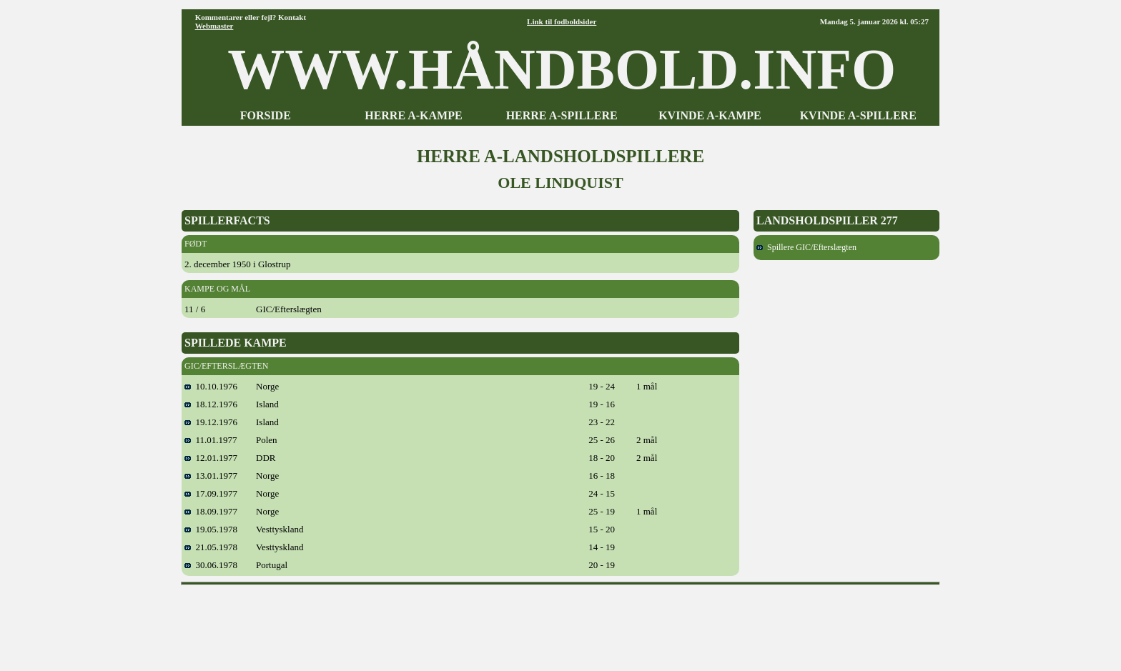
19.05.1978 (210, 529)
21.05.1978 (210, 547)
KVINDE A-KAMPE (709, 115)
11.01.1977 (210, 439)
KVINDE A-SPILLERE (858, 115)
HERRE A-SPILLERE (562, 115)
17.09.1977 (210, 493)
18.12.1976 (210, 404)
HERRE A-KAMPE (413, 115)
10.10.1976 (210, 386)
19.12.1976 (210, 422)
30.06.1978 (210, 565)
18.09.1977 (210, 511)
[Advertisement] (560, 623)
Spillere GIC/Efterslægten (806, 247)
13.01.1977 (210, 475)
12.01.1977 (210, 457)
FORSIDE (265, 115)
